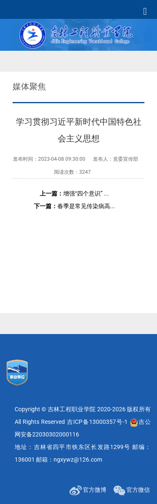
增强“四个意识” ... (74, 193)
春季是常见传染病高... (74, 206)
